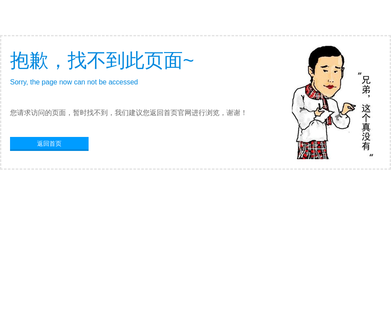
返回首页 (49, 143)
